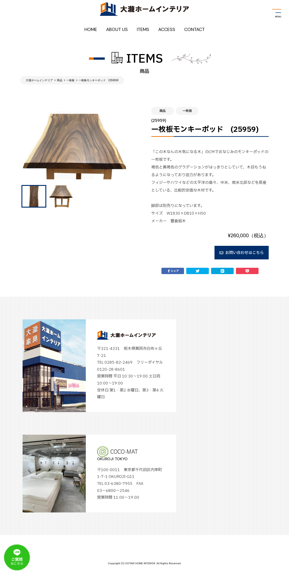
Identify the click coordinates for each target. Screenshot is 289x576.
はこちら (17, 559)
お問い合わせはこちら (241, 253)
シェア (173, 271)
